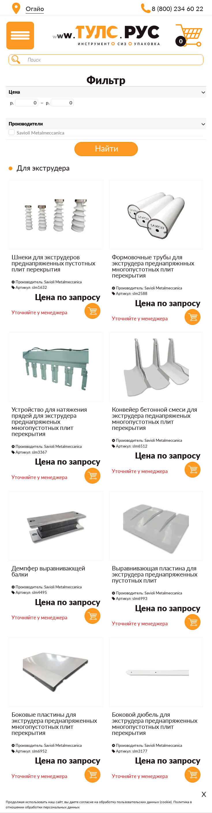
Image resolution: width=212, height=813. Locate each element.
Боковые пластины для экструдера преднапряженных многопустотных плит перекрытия (54, 723)
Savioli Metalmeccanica (36, 132)
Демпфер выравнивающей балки (48, 571)
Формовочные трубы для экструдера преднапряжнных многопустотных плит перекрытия (153, 266)
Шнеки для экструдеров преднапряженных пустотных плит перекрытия (53, 263)
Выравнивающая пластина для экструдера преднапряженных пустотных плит (154, 574)
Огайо (35, 8)
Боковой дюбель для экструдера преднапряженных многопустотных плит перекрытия (154, 723)
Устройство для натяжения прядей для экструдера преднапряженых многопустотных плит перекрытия (49, 421)
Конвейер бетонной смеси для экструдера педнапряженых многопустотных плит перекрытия (154, 418)
